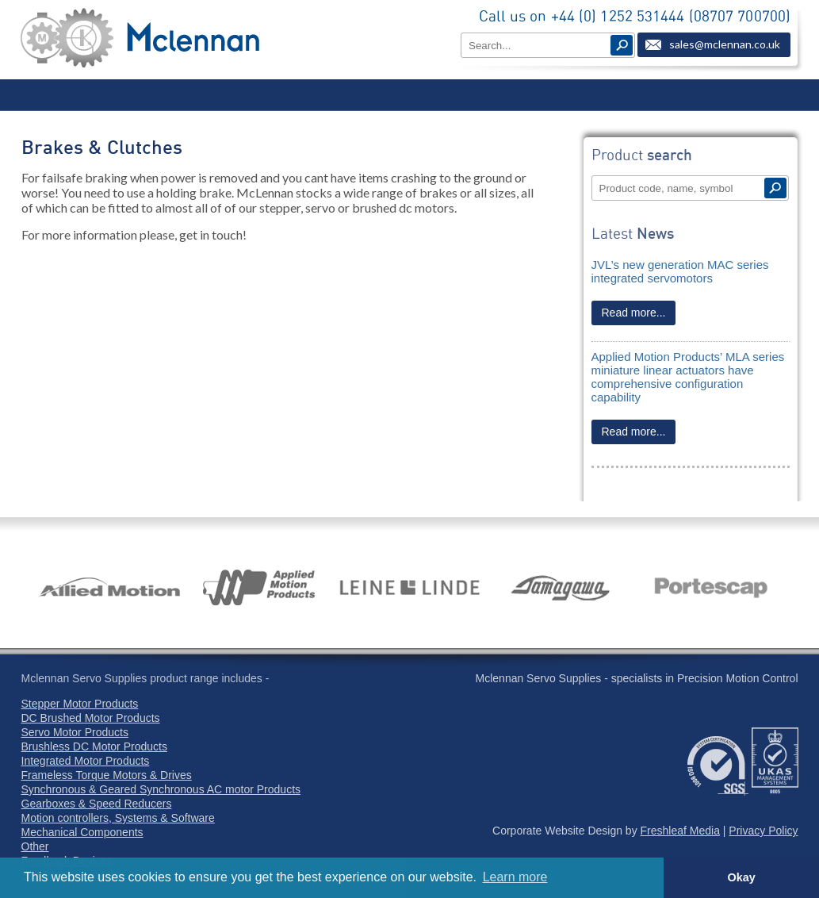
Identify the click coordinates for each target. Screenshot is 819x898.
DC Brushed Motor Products (90, 718)
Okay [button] (741, 877)
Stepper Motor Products (80, 703)
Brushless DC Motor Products (94, 746)
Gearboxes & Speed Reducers (96, 803)
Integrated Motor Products (85, 760)
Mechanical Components (82, 832)
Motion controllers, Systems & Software (118, 818)
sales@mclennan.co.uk (724, 44)
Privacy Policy (763, 830)
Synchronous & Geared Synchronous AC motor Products (161, 789)
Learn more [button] (515, 877)
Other (35, 846)
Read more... (634, 312)
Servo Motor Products (74, 732)
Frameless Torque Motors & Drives (106, 775)
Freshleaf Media (680, 830)
